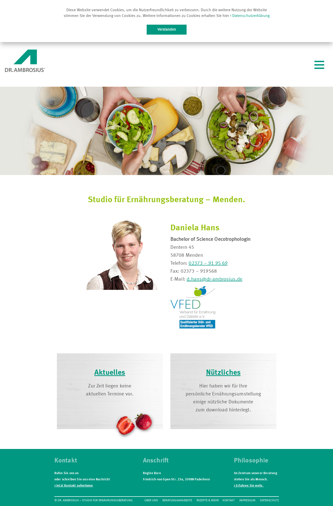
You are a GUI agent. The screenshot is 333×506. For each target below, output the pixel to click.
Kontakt (228, 500)
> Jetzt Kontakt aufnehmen (73, 485)
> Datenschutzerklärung (249, 16)
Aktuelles (109, 373)
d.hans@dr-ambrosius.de (214, 279)
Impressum (247, 500)
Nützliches (223, 373)
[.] (319, 66)
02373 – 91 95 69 (208, 263)
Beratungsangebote (177, 500)
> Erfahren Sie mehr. (249, 485)
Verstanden (166, 29)
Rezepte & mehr (208, 500)
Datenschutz (269, 500)
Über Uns (151, 500)
